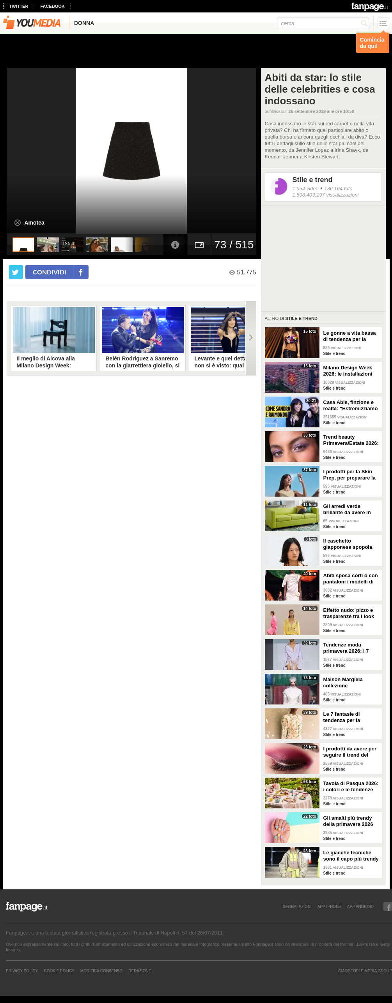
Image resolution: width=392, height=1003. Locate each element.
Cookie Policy (59, 971)
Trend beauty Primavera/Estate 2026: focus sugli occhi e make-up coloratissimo (351, 440)
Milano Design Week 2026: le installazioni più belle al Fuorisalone (351, 371)
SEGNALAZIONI (297, 906)
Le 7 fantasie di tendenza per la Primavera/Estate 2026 (350, 717)
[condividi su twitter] (16, 272)
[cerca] (323, 23)
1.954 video (306, 188)
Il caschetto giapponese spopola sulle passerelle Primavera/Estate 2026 (350, 544)
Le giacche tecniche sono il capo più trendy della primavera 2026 (351, 856)
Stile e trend (313, 180)
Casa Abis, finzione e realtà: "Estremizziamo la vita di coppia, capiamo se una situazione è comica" (350, 405)
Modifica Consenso (101, 971)
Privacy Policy (22, 971)
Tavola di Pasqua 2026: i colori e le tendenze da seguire (351, 786)
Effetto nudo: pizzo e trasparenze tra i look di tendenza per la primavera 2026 (348, 613)
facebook (52, 6)
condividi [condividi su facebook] (49, 272)
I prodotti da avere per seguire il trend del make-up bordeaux (350, 752)
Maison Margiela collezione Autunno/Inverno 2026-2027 (350, 682)
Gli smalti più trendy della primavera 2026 (348, 821)
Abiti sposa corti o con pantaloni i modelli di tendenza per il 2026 (350, 579)
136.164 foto (338, 188)
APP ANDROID (360, 906)
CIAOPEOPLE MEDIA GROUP (365, 971)
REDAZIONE (139, 971)
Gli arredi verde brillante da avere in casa (347, 509)
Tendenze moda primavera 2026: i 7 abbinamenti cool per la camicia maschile (348, 648)
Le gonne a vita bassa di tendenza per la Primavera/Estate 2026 (350, 336)
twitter (18, 6)
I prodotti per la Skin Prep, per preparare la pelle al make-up (349, 475)
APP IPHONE (329, 906)
